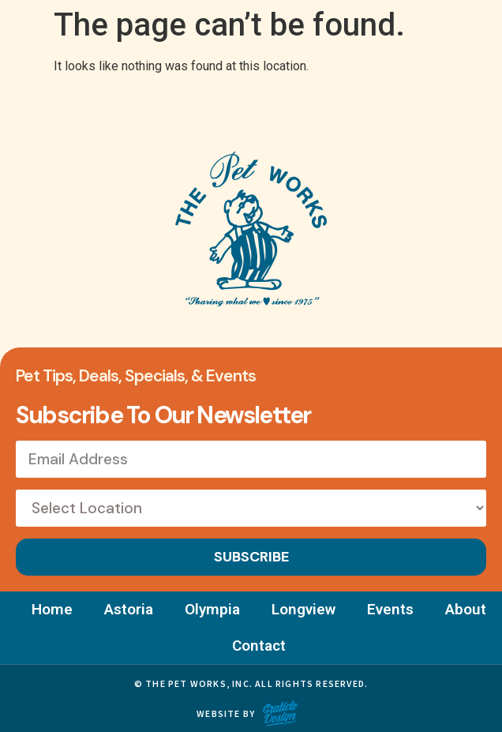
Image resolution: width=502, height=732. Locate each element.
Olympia (212, 609)
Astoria (128, 609)
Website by (226, 713)
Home (52, 609)
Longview (303, 609)
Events (390, 609)
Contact (259, 645)
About (465, 609)
